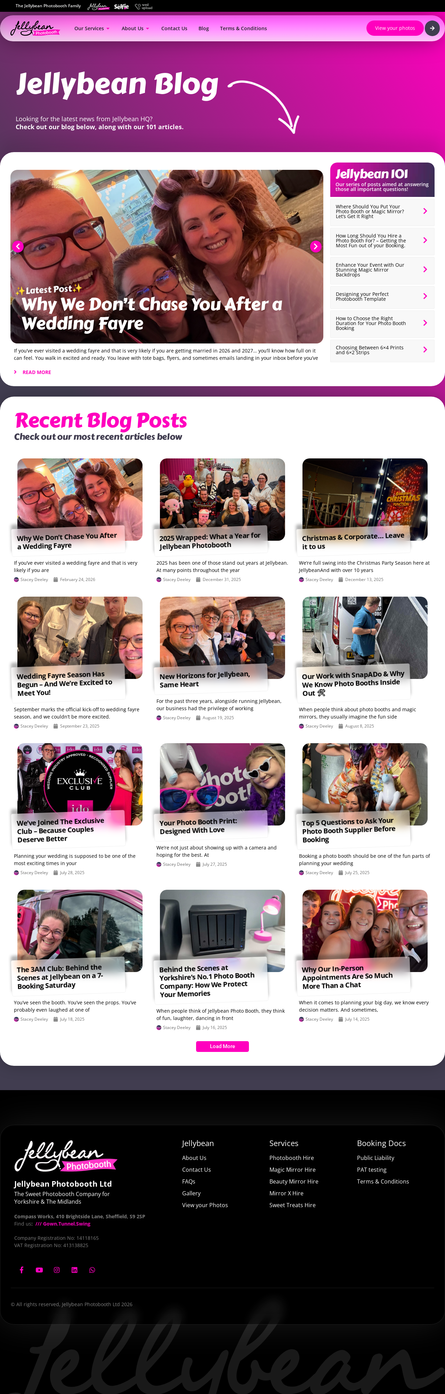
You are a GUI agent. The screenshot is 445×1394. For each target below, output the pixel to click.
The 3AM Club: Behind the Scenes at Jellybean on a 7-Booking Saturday (60, 976)
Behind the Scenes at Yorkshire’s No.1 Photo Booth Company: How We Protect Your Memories (206, 981)
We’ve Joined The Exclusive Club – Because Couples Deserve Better (60, 830)
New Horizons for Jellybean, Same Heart (204, 679)
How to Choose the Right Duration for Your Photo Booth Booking (371, 323)
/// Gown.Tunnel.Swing (62, 1223)
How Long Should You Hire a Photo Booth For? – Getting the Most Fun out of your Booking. (371, 240)
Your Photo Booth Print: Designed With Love (198, 826)
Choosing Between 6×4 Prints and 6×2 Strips (370, 350)
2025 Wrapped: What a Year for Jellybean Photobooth (209, 540)
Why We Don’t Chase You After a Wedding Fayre (151, 314)
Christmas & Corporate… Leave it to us (353, 540)
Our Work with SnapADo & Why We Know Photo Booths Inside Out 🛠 (353, 683)
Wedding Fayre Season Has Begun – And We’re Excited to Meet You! (64, 683)
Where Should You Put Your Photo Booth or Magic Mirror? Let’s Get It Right (370, 211)
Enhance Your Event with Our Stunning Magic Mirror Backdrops (370, 270)
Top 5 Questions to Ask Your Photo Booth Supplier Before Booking (349, 829)
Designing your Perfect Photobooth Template (362, 296)
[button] (18, 246)
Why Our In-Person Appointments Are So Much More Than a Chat (347, 977)
